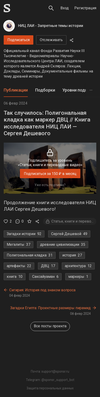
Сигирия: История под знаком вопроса (42, 290)
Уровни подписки (79, 90)
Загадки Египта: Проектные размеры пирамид (50, 308)
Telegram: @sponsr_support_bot (50, 380)
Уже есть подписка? (50, 185)
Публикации (16, 90)
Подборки (45, 90)
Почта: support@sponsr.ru (50, 371)
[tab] (16, 90)
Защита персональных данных (50, 388)
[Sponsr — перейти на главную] (7, 8)
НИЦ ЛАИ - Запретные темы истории (50, 25)
